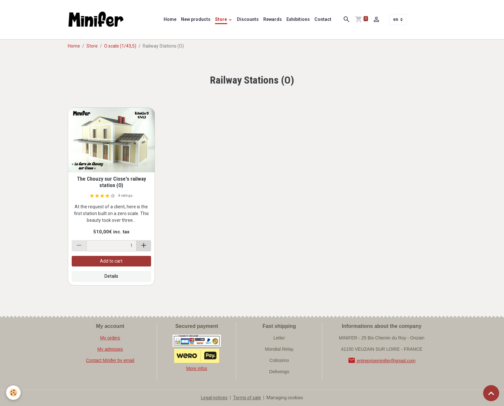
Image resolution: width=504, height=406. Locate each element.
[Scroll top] (491, 393)
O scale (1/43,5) (120, 46)
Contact (322, 19)
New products (196, 19)
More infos (196, 368)
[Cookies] (13, 392)
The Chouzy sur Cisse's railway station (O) (111, 182)
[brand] (97, 19)
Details (111, 276)
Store (221, 19)
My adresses (110, 349)
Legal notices (214, 397)
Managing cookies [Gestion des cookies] (284, 397)
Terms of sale (247, 397)
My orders (110, 337)
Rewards (272, 19)
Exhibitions (298, 19)
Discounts (248, 19)
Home (170, 19)
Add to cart (111, 261)
